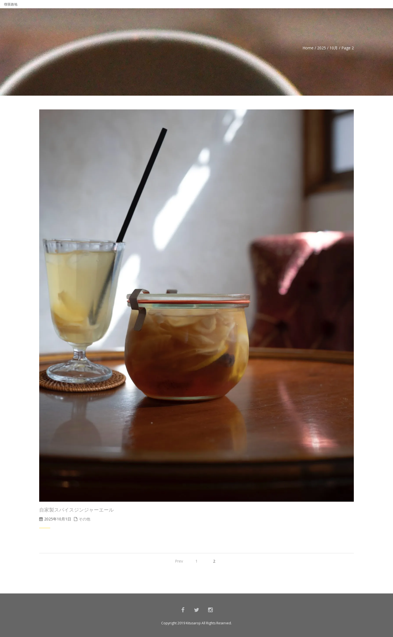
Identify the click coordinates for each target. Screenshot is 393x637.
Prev (179, 561)
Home (308, 47)
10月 (334, 47)
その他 (84, 519)
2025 (321, 47)
